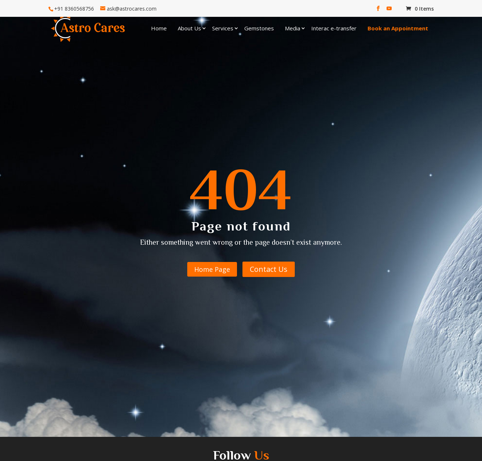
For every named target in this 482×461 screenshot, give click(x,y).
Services (222, 28)
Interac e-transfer (334, 28)
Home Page (212, 269)
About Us (189, 28)
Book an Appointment (398, 28)
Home (159, 28)
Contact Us (268, 269)
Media (292, 28)
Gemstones (259, 28)
